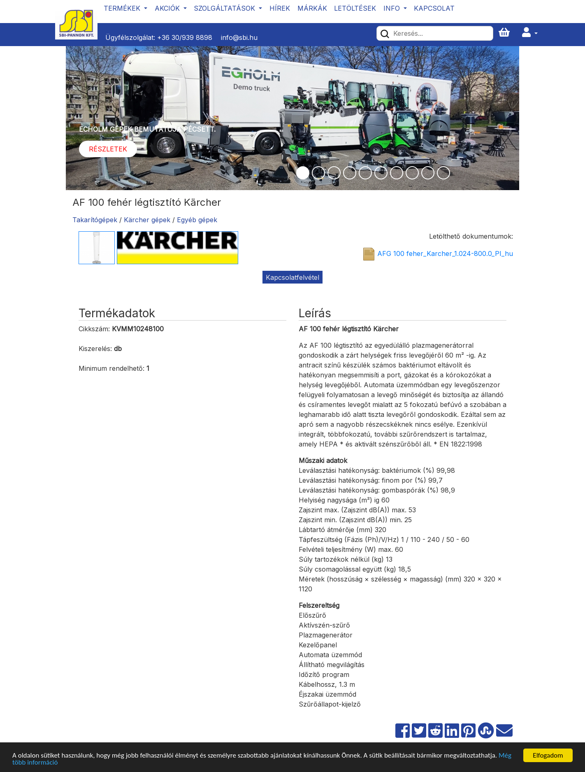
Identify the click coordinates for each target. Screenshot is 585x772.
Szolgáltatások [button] (225, 8)
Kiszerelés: (95, 348)
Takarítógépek (94, 220)
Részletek (108, 149)
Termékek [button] (123, 8)
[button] (530, 32)
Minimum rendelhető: (111, 368)
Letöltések (355, 8)
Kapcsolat (434, 8)
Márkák (312, 8)
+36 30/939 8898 (184, 37)
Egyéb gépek (197, 220)
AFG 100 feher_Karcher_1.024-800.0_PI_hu (445, 254)
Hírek (279, 8)
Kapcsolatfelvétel (292, 277)
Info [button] (392, 8)
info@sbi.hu (239, 37)
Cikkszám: (94, 329)
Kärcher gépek (147, 220)
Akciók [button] (168, 8)
